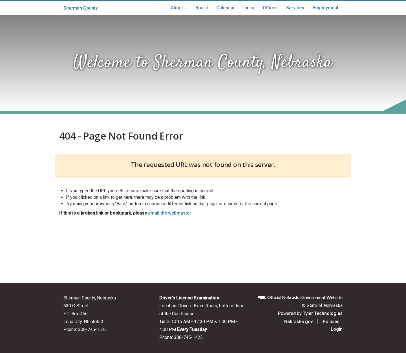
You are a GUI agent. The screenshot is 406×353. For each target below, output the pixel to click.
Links (248, 7)
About (179, 7)
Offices (270, 7)
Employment (325, 7)
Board (201, 7)
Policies (334, 321)
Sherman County (80, 8)
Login (337, 329)
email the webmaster (169, 213)
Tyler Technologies (323, 313)
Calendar (225, 7)
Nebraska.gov (301, 321)
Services (295, 7)
